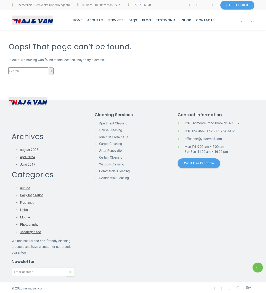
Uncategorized (30, 231)
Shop (186, 20)
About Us (95, 20)
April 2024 (27, 157)
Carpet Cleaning (110, 144)
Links (24, 209)
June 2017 (27, 164)
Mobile (25, 216)
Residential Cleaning (114, 178)
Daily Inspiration (31, 195)
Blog (146, 20)
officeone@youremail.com (203, 139)
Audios (25, 187)
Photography (29, 224)
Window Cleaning (111, 164)
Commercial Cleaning (114, 171)
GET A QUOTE (237, 5)
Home (77, 20)
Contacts (205, 20)
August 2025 (29, 150)
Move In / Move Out (113, 137)
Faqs (132, 20)
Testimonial (166, 20)
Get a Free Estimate (199, 163)
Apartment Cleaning (113, 123)
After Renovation (111, 151)
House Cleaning (110, 130)
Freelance (27, 202)
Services (115, 20)
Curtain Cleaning (110, 157)
